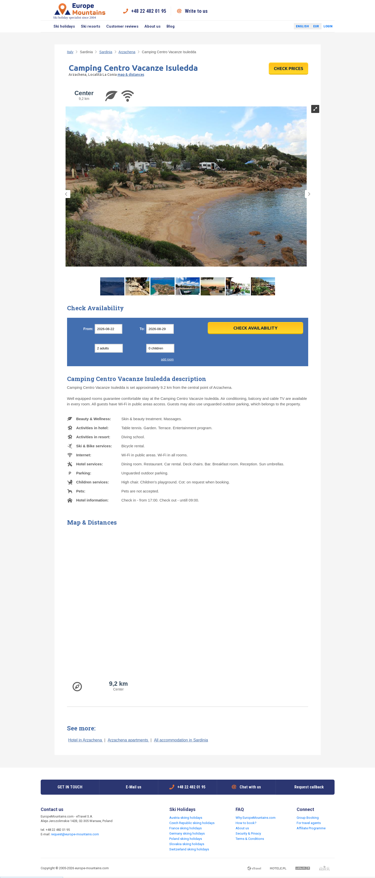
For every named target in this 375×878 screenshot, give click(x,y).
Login (328, 26)
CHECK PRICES (288, 68)
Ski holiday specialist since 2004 (79, 11)
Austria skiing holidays (185, 818)
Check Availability (255, 328)
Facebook (278, 26)
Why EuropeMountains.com (256, 818)
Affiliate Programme (311, 828)
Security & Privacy (248, 833)
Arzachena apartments (128, 740)
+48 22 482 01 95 (148, 11)
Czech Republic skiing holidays (192, 823)
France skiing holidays (185, 828)
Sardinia (105, 52)
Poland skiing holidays (185, 839)
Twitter (285, 26)
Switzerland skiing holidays (189, 849)
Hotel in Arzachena (85, 740)
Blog (171, 26)
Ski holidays (64, 26)
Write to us (196, 11)
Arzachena (127, 52)
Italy (70, 52)
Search (45, 26)
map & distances (131, 75)
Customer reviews (122, 26)
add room (167, 359)
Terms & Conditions (250, 839)
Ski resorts (90, 26)
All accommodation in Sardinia (181, 740)
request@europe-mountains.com (75, 834)
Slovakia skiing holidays (186, 844)
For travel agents (309, 823)
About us (152, 26)
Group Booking (308, 818)
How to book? (246, 823)
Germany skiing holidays (187, 833)
